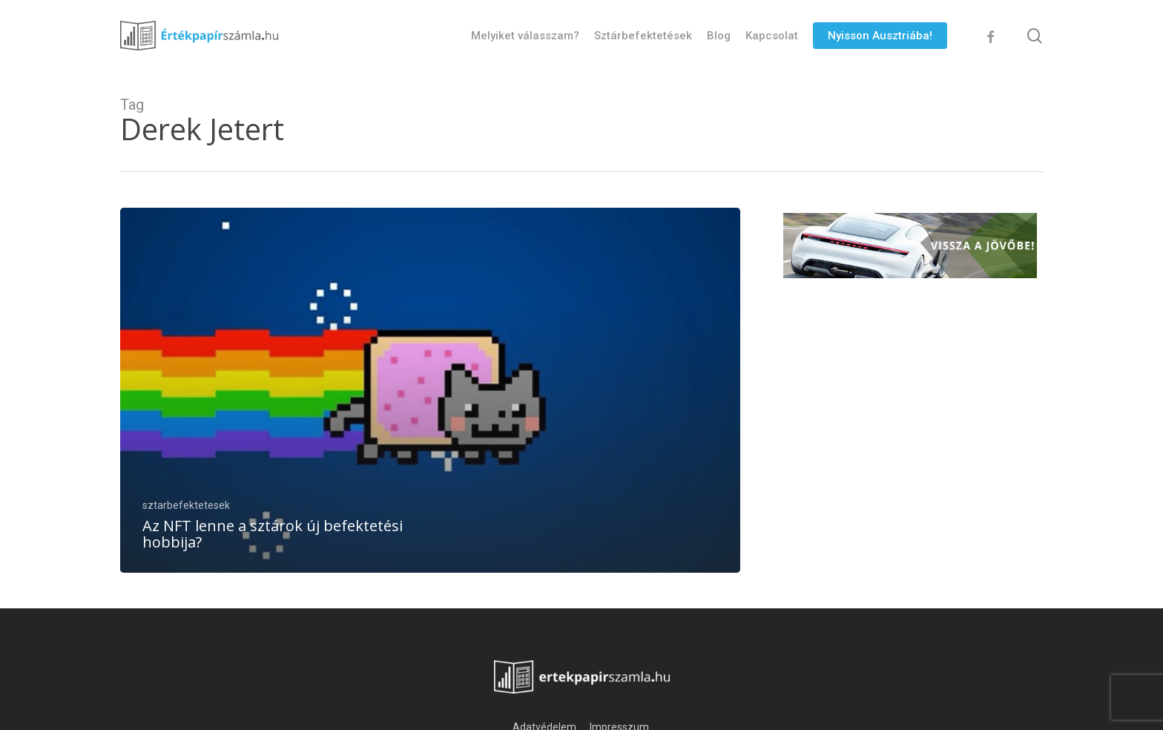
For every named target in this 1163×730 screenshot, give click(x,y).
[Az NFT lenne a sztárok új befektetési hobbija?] (430, 390)
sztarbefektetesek (186, 505)
